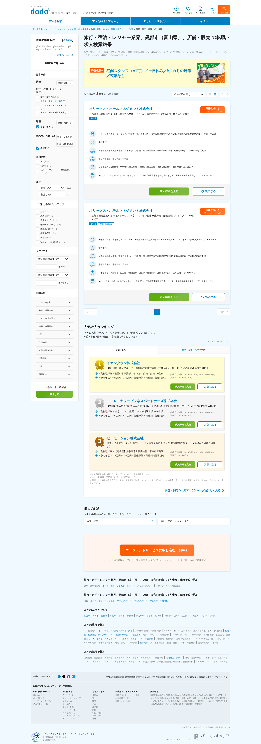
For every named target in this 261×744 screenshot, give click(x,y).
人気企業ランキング (160, 701)
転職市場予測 (161, 704)
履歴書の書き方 (173, 695)
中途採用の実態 (213, 701)
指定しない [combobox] (47, 187)
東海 (94, 704)
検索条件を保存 (54, 63)
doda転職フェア (122, 698)
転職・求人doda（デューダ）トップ (47, 29)
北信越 (69, 29)
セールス (66, 704)
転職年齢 (201, 701)
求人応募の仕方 (162, 698)
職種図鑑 (189, 704)
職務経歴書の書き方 (190, 695)
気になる (208, 191)
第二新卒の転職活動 (219, 698)
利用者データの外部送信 (186, 677)
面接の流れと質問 (178, 698)
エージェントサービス (42, 701)
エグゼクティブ (69, 713)
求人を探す (55, 21)
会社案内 (185, 727)
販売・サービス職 (125, 29)
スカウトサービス (40, 704)
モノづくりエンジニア (72, 698)
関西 (94, 710)
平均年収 (174, 701)
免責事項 (204, 677)
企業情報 (198, 704)
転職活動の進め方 (157, 695)
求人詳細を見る (169, 191)
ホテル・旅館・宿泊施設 (51, 101)
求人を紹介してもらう (105, 21)
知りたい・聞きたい (155, 21)
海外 (94, 719)
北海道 (95, 695)
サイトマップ (214, 677)
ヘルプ (225, 677)
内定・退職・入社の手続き (198, 698)
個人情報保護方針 (50, 740)
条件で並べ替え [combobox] (182, 94)
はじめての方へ (39, 695)
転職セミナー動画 (123, 701)
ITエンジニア (68, 695)
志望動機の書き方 (207, 695)
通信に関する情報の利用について (129, 677)
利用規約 (110, 677)
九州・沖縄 (97, 716)
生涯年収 (183, 701)
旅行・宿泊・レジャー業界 (103, 29)
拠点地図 (197, 727)
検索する (54, 394)
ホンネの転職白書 (176, 704)
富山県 (77, 29)
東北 (94, 698)
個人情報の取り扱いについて (54, 737)
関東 (94, 701)
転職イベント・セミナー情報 (127, 695)
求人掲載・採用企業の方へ (217, 727)
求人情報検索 (38, 698)
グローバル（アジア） (72, 716)
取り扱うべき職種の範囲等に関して (159, 677)
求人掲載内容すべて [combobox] (48, 259)
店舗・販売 (92, 521)
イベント (205, 21)
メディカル (67, 701)
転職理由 (192, 701)
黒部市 (86, 29)
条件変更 (67, 40)
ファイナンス (68, 707)
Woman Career (69, 719)
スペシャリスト (69, 710)
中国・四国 (97, 713)
